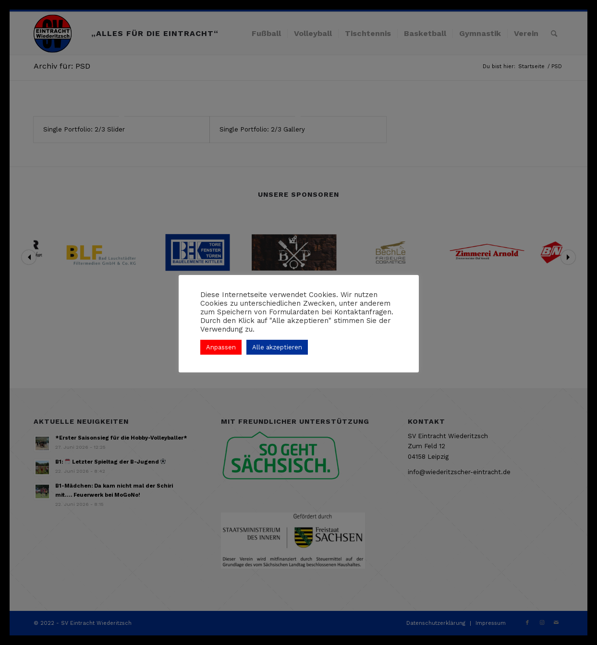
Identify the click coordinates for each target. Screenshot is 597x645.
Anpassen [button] (221, 347)
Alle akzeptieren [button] (277, 347)
